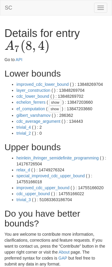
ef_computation (30, 108)
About (64, 252)
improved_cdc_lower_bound (42, 84)
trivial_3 (23, 199)
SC (8, 8)
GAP (63, 258)
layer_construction (33, 90)
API (19, 59)
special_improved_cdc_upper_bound (50, 175)
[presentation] (27, 46)
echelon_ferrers (30, 102)
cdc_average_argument (38, 121)
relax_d (23, 169)
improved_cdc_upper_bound (42, 187)
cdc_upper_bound (33, 193)
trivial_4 (23, 127)
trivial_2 (23, 133)
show (55, 102)
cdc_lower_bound (32, 96)
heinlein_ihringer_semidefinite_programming (57, 158)
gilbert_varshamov (33, 115)
